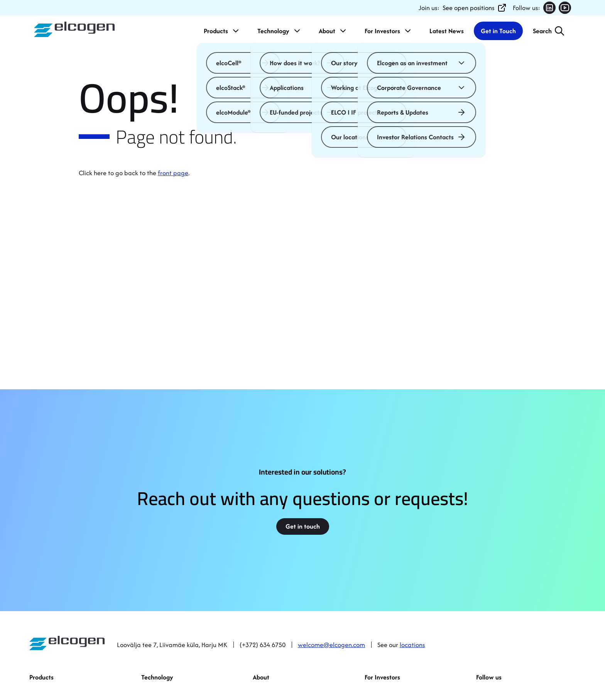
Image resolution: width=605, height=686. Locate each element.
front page (173, 172)
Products (222, 30)
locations (412, 644)
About (333, 30)
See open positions (475, 7)
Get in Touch (498, 30)
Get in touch (303, 526)
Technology (279, 30)
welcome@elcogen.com (331, 644)
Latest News (446, 30)
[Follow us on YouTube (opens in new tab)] (565, 8)
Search (542, 30)
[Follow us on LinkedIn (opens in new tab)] (549, 8)
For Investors (388, 30)
